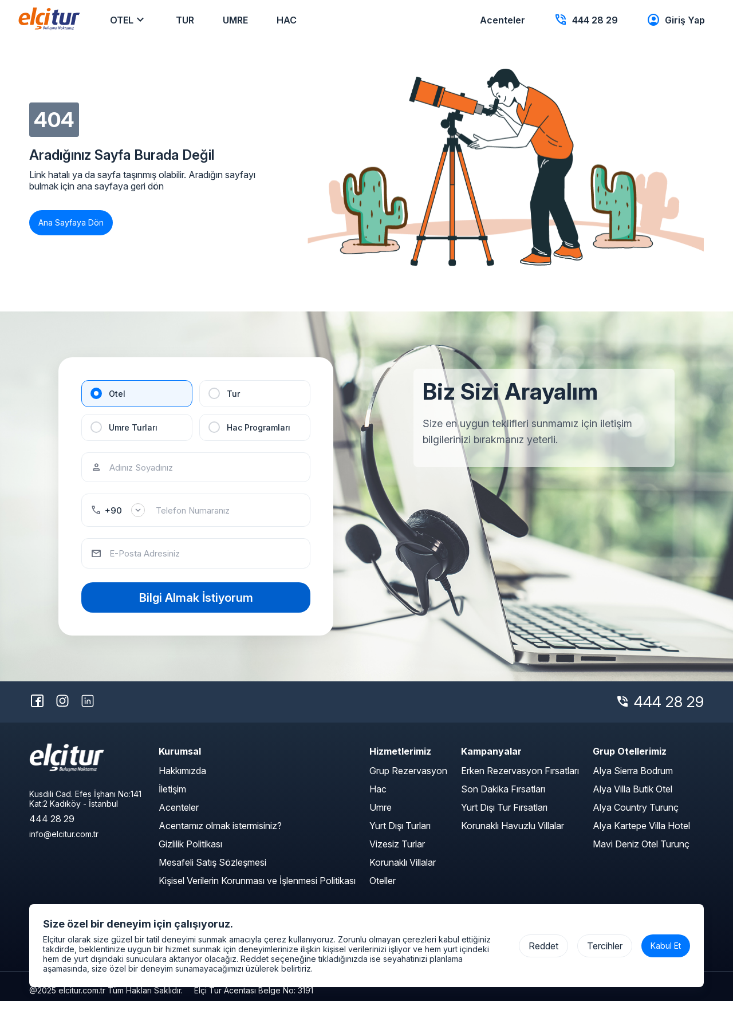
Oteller (382, 889)
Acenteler (179, 816)
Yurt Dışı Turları (400, 835)
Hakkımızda (182, 780)
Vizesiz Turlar (397, 853)
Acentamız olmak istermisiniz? (220, 835)
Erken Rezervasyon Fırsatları (520, 780)
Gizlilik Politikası (190, 853)
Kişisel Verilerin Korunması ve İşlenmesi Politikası (257, 889)
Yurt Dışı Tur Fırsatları (504, 816)
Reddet (543, 946)
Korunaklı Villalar (402, 871)
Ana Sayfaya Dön (71, 222)
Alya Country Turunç (636, 816)
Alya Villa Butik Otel (632, 798)
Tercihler (604, 946)
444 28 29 (669, 711)
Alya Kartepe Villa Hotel (641, 835)
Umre (380, 816)
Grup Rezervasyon (408, 780)
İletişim (172, 798)
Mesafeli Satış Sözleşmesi (212, 871)
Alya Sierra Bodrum (633, 780)
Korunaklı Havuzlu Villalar (512, 835)
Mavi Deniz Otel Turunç (641, 853)
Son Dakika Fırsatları (503, 798)
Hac (378, 798)
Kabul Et (666, 945)
